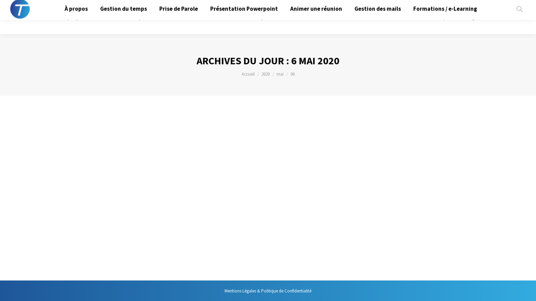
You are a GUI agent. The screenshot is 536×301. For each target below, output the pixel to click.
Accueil (248, 74)
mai (280, 74)
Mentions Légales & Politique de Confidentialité (268, 291)
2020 (266, 74)
